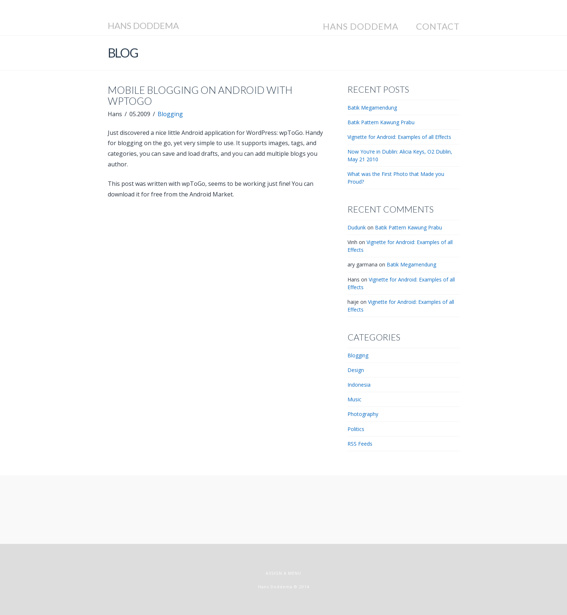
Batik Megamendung (372, 107)
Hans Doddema (143, 25)
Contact (438, 26)
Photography (362, 413)
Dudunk (356, 227)
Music (354, 399)
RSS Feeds (359, 443)
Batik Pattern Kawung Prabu (381, 122)
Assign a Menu (283, 573)
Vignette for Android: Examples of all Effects (399, 136)
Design (355, 370)
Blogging (170, 114)
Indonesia (359, 384)
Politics (355, 429)
